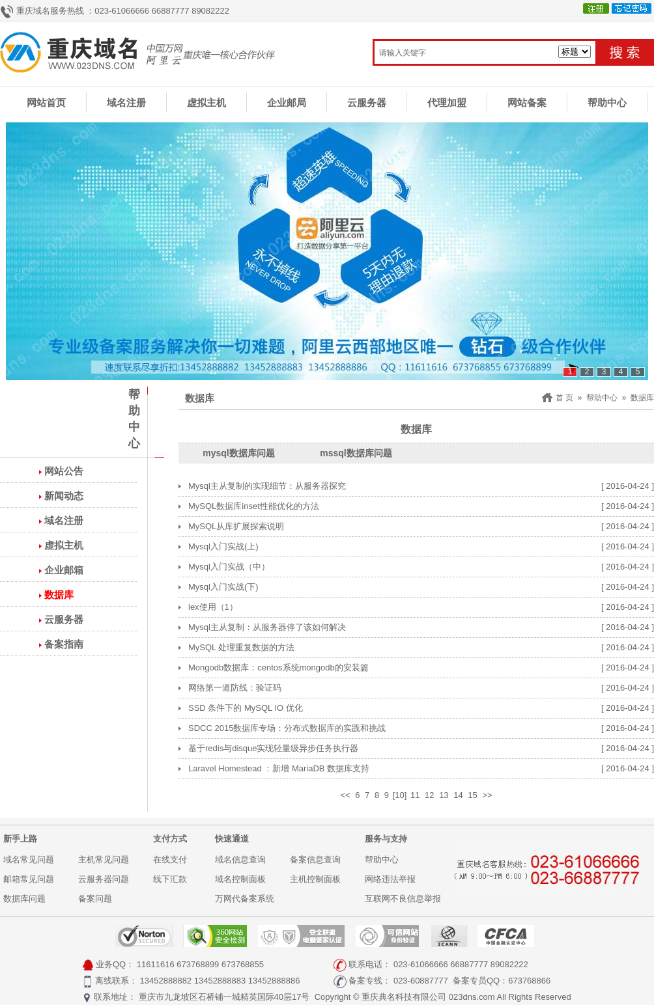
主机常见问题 (103, 859)
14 (457, 795)
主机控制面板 (315, 879)
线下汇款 (170, 879)
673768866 (529, 980)
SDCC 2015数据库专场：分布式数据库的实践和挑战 (287, 728)
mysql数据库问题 (238, 453)
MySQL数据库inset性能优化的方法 (253, 506)
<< (345, 795)
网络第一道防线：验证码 (234, 688)
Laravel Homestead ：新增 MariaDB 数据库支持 (278, 768)
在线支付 (170, 859)
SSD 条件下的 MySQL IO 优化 (245, 708)
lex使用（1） (213, 607)
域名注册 (126, 102)
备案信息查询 (315, 859)
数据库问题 (24, 898)
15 (472, 795)
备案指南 (63, 644)
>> (487, 795)
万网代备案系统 (244, 898)
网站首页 (46, 102)
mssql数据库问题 (355, 453)
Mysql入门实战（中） (229, 566)
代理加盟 (446, 102)
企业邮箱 (63, 569)
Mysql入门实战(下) (223, 587)
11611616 (156, 964)
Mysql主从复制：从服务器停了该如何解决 (267, 627)
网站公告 (63, 470)
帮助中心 (607, 102)
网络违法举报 (390, 879)
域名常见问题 (28, 859)
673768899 (198, 964)
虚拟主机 (206, 102)
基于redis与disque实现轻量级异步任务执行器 (273, 748)
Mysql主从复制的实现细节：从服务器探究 (267, 486)
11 (414, 795)
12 (429, 795)
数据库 (59, 594)
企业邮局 (286, 102)
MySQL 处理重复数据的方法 (241, 647)
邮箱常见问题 (28, 879)
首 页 (564, 397)
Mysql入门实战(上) (223, 546)
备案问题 (95, 898)
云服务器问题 (103, 879)
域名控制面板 (240, 879)
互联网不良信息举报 (403, 898)
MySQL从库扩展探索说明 (236, 526)
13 (443, 795)
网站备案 (527, 102)
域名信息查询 (240, 859)
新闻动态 (63, 495)
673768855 (242, 964)
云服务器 (366, 102)
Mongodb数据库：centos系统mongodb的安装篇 (278, 667)
